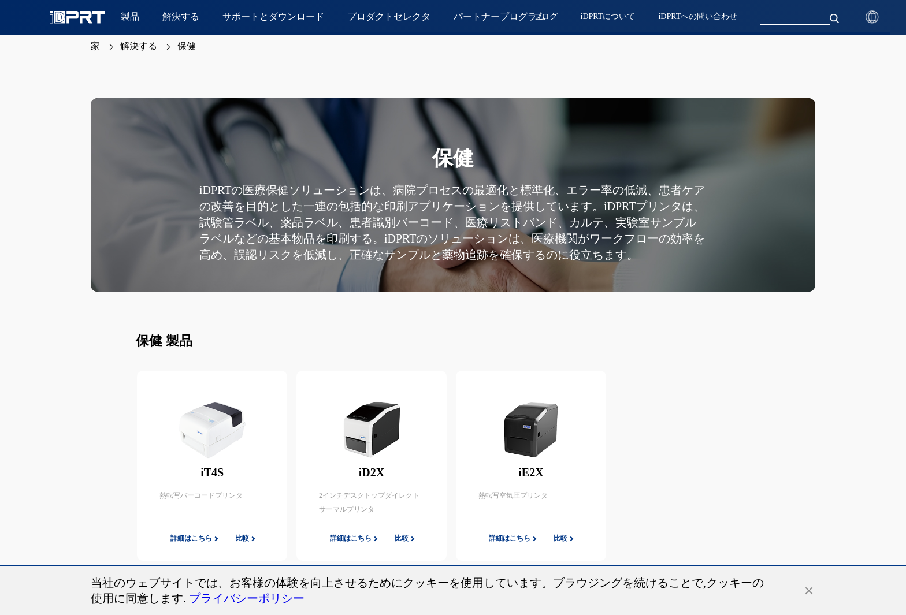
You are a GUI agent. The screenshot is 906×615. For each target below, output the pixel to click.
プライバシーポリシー (247, 598)
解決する (138, 46)
